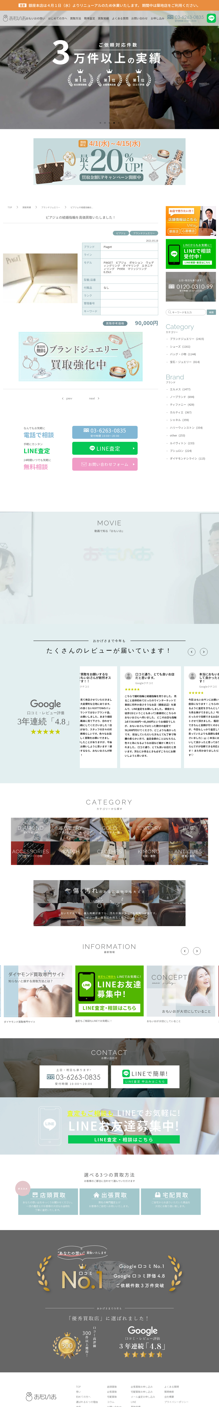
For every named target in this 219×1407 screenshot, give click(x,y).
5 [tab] (118, 123)
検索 (211, 312)
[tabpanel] (109, 64)
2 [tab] (104, 123)
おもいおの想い (35, 18)
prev (69, 398)
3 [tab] (109, 123)
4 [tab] (114, 123)
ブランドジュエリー (144, 233)
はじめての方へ (57, 18)
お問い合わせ (139, 18)
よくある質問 (120, 18)
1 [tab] (100, 123)
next (92, 398)
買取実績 (103, 18)
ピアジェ (121, 233)
